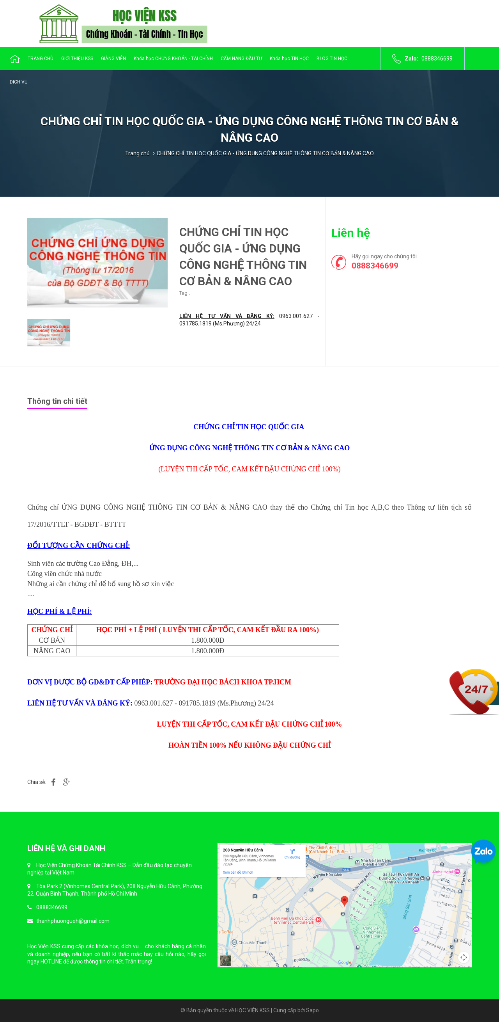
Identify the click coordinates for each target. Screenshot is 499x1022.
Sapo (312, 1010)
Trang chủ (137, 153)
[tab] (60, 400)
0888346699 (437, 58)
